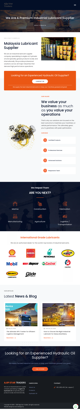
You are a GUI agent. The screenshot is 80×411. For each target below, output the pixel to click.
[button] (75, 406)
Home (36, 25)
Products (32, 390)
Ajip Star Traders (8, 5)
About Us (32, 387)
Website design (8, 406)
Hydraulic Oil (33, 393)
